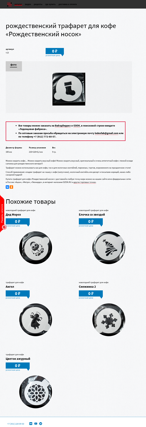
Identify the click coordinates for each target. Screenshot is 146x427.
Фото (13, 64)
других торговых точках (85, 182)
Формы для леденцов (55, 419)
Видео (28, 4)
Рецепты (38, 4)
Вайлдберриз (63, 125)
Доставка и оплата (67, 4)
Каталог (18, 4)
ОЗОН (76, 125)
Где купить (50, 4)
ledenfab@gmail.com (106, 133)
